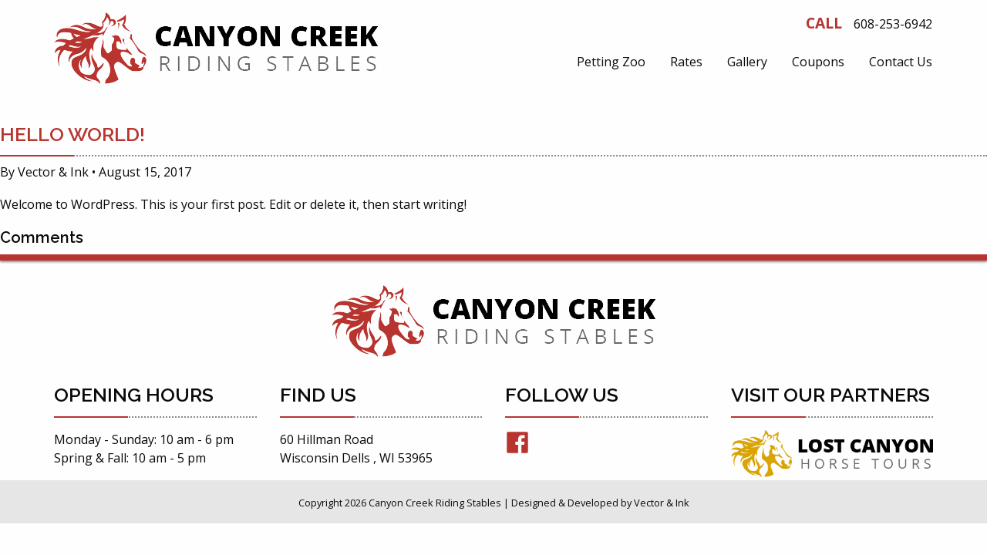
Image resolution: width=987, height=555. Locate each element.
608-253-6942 (893, 23)
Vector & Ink (53, 171)
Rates (686, 61)
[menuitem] (611, 61)
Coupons (818, 61)
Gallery (747, 61)
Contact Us (900, 61)
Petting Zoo (611, 61)
